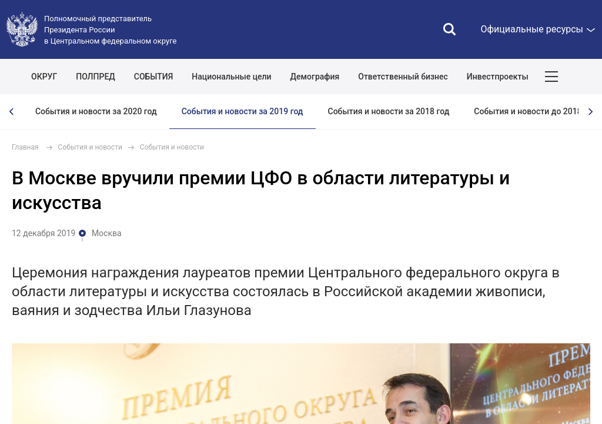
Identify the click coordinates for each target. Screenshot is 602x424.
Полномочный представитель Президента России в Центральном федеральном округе (110, 29)
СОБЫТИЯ (153, 76)
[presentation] (12, 111)
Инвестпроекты (498, 76)
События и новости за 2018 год (389, 111)
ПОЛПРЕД (95, 76)
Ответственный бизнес (403, 76)
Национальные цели (231, 76)
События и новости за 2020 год (96, 111)
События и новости (90, 147)
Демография (315, 76)
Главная (25, 147)
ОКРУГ (44, 76)
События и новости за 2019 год (242, 111)
